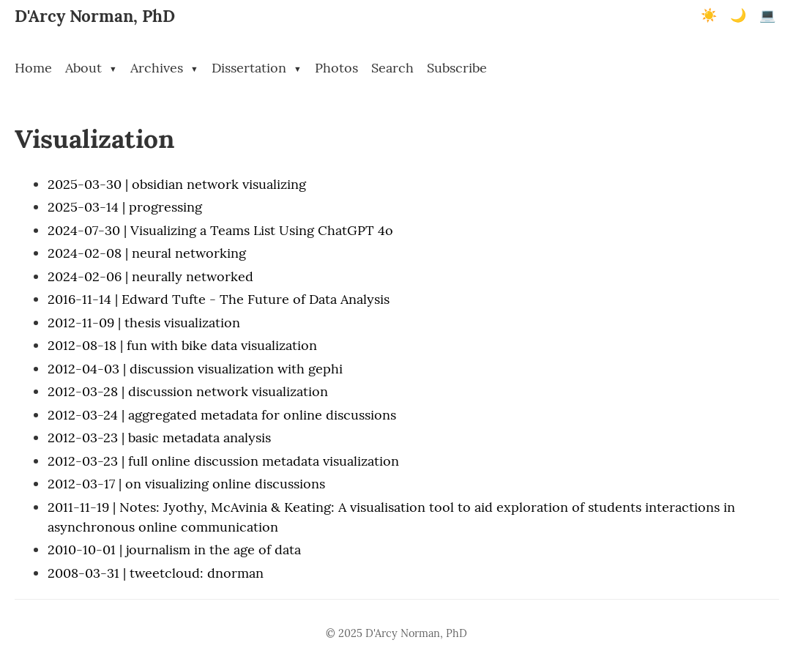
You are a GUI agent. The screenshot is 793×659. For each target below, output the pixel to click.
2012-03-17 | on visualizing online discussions (186, 483)
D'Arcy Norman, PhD (95, 15)
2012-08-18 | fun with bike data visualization (182, 345)
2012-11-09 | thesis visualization (144, 322)
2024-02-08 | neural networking (147, 253)
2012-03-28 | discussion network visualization (188, 391)
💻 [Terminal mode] (767, 15)
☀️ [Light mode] (709, 15)
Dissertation (257, 67)
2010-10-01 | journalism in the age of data (174, 549)
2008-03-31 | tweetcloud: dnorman (156, 573)
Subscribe (457, 67)
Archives (164, 67)
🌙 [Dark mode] (738, 15)
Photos (336, 67)
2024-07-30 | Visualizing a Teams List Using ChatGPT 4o (220, 230)
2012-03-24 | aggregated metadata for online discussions (222, 414)
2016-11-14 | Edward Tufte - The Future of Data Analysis (219, 299)
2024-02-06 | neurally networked (150, 276)
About (91, 67)
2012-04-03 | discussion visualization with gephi (195, 368)
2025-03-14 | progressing (125, 206)
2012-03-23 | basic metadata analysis (159, 437)
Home (33, 67)
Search (392, 67)
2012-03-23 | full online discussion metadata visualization (223, 461)
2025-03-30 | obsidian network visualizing (177, 184)
